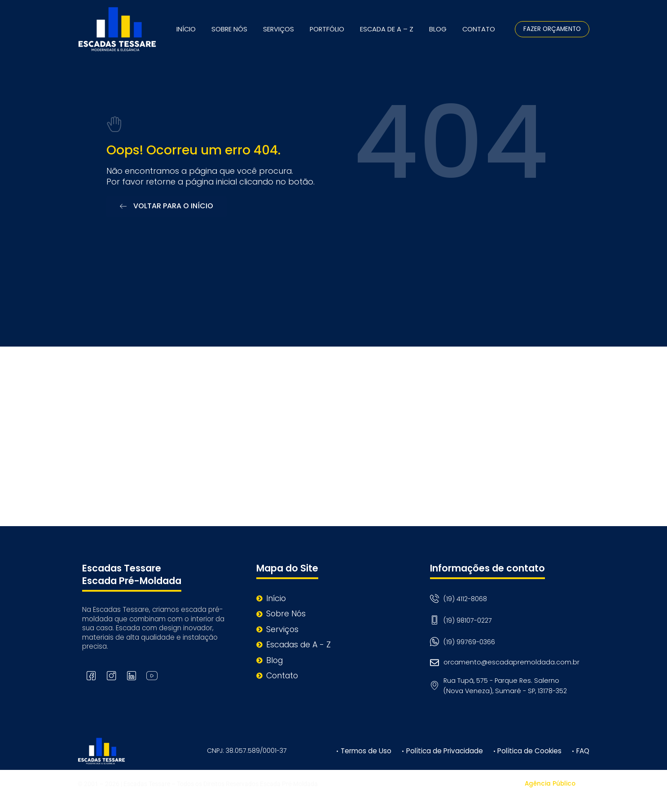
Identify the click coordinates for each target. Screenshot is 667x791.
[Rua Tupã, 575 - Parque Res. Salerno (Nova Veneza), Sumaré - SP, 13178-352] (333, 434)
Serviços (278, 29)
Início (186, 29)
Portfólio (327, 29)
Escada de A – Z (386, 29)
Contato (478, 29)
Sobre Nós (229, 29)
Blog (438, 29)
